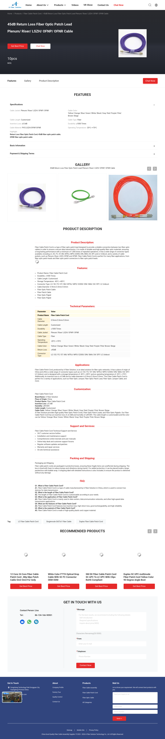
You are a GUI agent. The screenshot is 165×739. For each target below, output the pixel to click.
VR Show (88, 5)
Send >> (119, 718)
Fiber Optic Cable (88, 698)
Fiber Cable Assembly (90, 688)
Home (10, 14)
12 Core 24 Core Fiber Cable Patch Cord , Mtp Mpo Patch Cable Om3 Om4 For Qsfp (24, 577)
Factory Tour (57, 692)
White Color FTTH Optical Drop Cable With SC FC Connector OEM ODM (63, 577)
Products (18, 14)
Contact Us (56, 702)
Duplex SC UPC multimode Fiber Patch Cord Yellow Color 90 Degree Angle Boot (139, 577)
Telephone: (81, 651)
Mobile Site (80, 730)
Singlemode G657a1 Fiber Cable (58, 522)
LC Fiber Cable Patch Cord (28, 522)
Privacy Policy (93, 730)
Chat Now (40, 46)
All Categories (87, 702)
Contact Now (85, 665)
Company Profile (58, 687)
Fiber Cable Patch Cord (32, 14)
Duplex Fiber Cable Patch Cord (91, 522)
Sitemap (69, 730)
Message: (81, 609)
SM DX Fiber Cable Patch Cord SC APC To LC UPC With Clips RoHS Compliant (101, 577)
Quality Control (57, 697)
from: (79, 639)
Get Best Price (17, 46)
